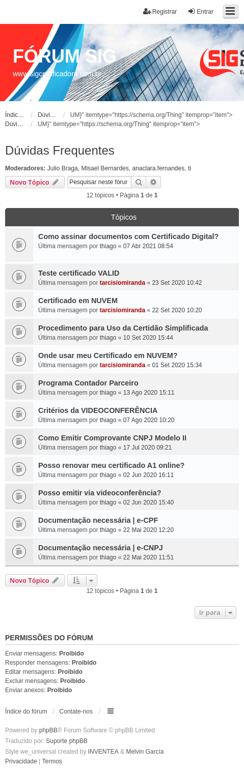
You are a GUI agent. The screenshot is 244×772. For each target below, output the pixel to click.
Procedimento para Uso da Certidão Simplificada (123, 328)
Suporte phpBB (66, 741)
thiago (108, 246)
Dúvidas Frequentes (60, 150)
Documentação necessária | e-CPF (98, 520)
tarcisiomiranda (122, 282)
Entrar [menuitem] (200, 11)
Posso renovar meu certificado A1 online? (111, 465)
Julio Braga (62, 168)
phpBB (48, 730)
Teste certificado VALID (78, 273)
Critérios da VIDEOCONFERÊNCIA (97, 410)
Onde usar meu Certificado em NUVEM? (107, 355)
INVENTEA (103, 751)
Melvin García (145, 751)
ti (189, 168)
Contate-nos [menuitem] (76, 711)
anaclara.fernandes (158, 168)
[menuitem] (21, 761)
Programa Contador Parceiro (88, 383)
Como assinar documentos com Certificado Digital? (128, 236)
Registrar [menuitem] (160, 11)
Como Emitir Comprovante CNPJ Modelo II (112, 438)
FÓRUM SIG (65, 56)
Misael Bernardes (104, 168)
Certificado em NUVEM (78, 300)
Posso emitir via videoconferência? (99, 493)
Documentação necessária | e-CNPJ (100, 548)
